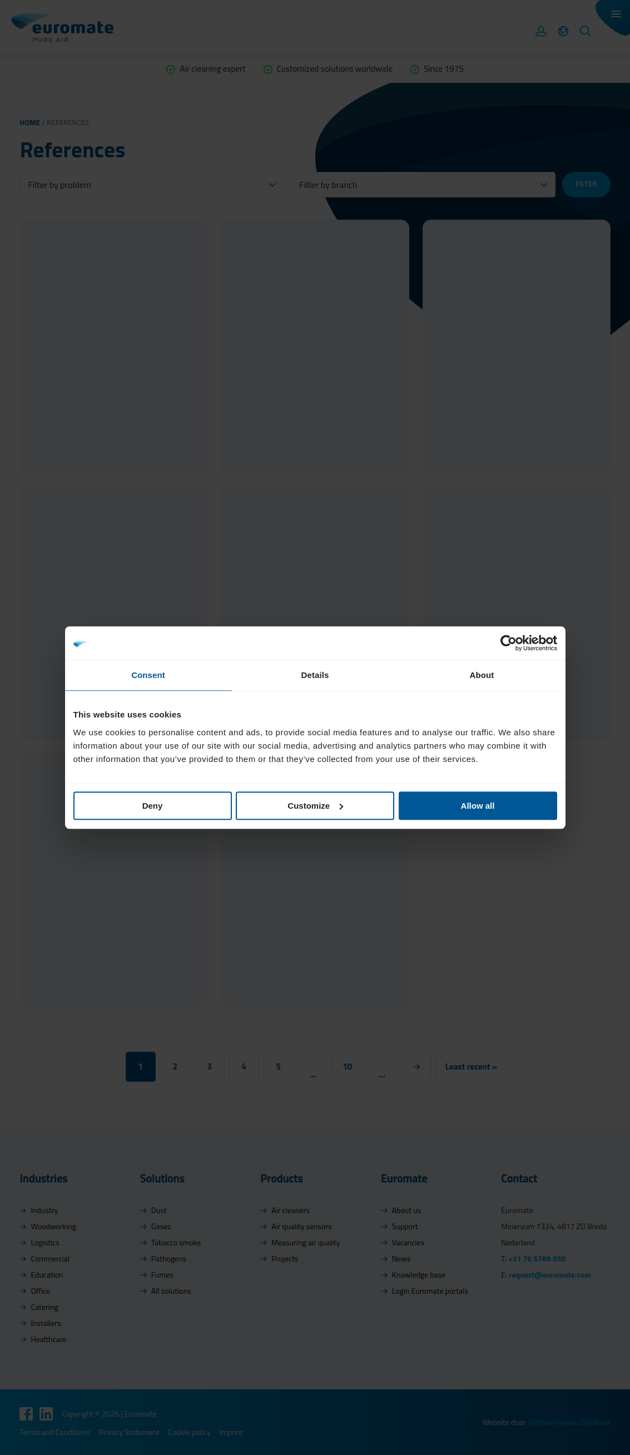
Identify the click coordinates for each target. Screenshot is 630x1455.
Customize (315, 805)
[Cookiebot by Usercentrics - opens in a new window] (508, 643)
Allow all (478, 805)
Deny (152, 805)
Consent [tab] (148, 675)
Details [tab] (315, 675)
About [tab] (482, 675)
